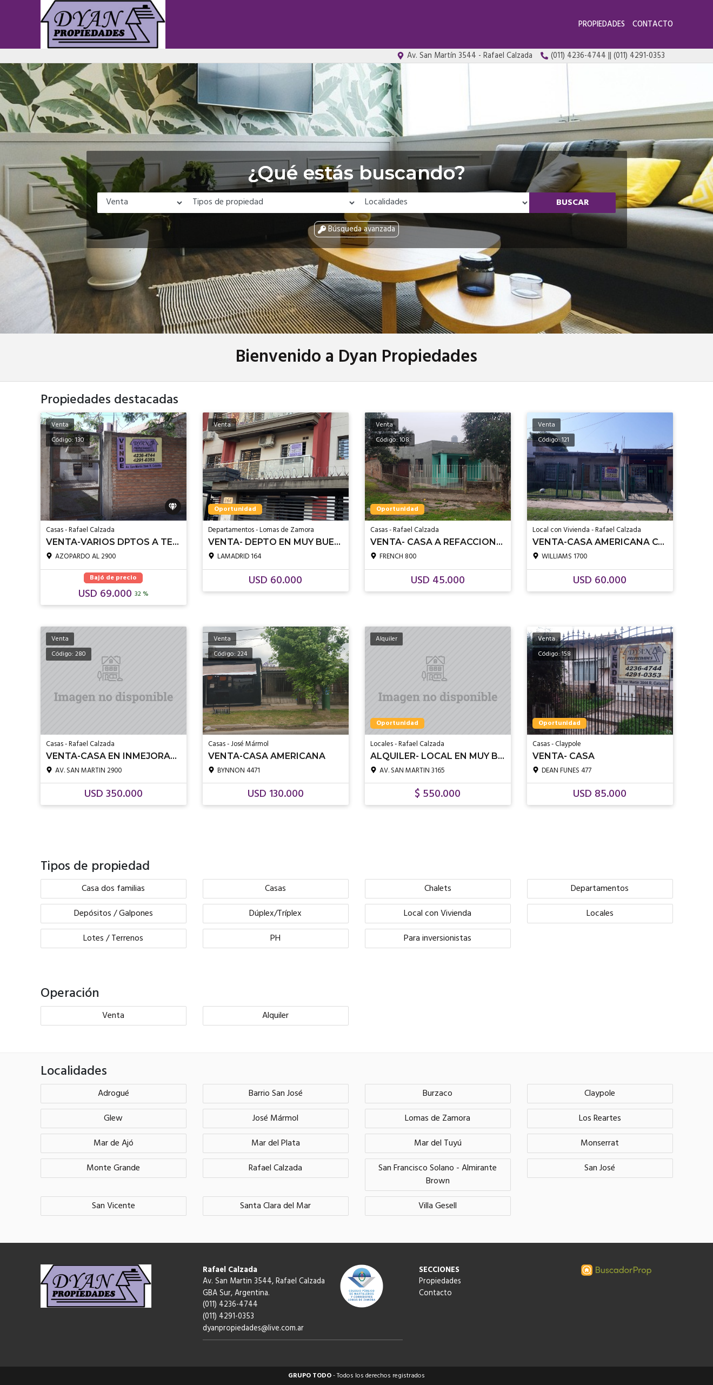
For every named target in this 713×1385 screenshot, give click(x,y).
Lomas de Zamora (437, 1118)
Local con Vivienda (437, 914)
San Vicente (113, 1206)
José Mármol (275, 1118)
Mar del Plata (275, 1143)
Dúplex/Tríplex (275, 914)
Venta (113, 1016)
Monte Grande (113, 1168)
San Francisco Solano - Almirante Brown (437, 1174)
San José (599, 1168)
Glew (113, 1118)
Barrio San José (276, 1094)
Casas (275, 889)
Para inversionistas (437, 938)
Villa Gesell (437, 1206)
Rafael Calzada (275, 1168)
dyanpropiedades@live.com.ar (253, 1328)
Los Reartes (600, 1118)
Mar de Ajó (114, 1143)
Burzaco (437, 1094)
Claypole (599, 1094)
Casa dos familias (113, 889)
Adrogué (113, 1094)
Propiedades (601, 24)
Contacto (652, 24)
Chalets (437, 889)
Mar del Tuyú (438, 1143)
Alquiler (275, 1016)
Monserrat (600, 1143)
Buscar (572, 203)
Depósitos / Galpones (113, 914)
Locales (600, 914)
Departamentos (600, 889)
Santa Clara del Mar (275, 1206)
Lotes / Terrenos (113, 938)
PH (275, 938)
